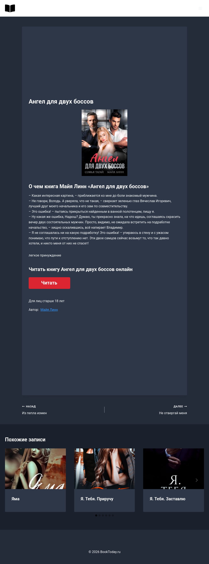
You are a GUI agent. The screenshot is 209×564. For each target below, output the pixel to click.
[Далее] (196, 480)
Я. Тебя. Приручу (97, 498)
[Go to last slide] (12, 480)
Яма (16, 498)
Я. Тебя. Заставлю (167, 498)
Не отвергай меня (147, 409)
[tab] (96, 515)
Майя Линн (49, 310)
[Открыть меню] (200, 8)
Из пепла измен (61, 409)
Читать (49, 283)
